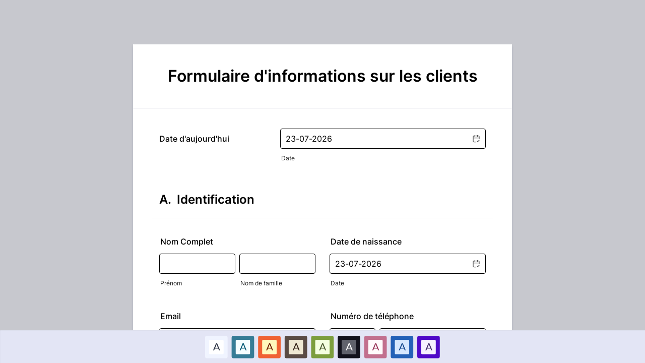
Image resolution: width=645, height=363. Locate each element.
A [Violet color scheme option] (428, 346)
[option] (216, 346)
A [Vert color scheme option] (322, 346)
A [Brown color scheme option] (295, 346)
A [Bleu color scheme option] (242, 346)
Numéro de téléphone (372, 316)
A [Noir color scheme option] (349, 346)
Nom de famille (261, 283)
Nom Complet (186, 241)
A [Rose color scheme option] (375, 346)
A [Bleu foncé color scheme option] (402, 346)
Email (170, 316)
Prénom (171, 283)
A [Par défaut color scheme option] (216, 346)
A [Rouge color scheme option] (269, 346)
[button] (476, 139)
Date (288, 158)
